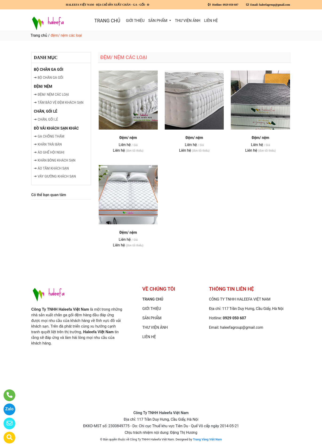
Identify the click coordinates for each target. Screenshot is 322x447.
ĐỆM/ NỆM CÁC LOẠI (53, 94)
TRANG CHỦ (107, 21)
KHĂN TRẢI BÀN (50, 144)
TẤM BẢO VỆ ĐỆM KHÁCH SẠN (60, 102)
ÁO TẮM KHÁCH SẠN (53, 168)
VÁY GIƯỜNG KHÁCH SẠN (57, 176)
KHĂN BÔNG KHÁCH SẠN (56, 160)
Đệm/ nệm (128, 137)
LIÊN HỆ (211, 20)
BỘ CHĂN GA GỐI (48, 69)
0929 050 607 (234, 318)
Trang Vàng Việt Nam (207, 439)
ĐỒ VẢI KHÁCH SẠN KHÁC (56, 128)
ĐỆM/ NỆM (43, 86)
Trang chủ (39, 35)
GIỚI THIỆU (135, 20)
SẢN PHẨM (158, 20)
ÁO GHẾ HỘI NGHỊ (51, 152)
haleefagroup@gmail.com (241, 327)
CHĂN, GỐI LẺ (45, 111)
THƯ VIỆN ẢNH (187, 20)
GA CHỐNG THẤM (51, 136)
